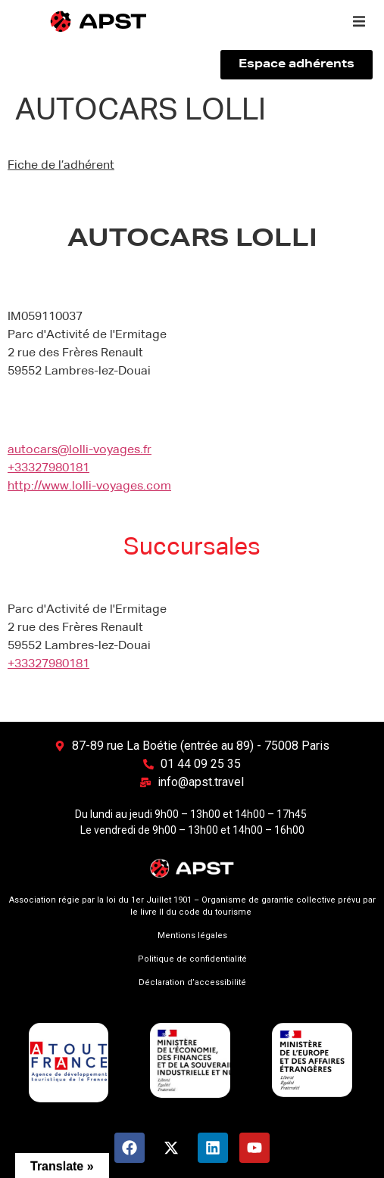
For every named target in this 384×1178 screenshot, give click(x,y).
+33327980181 (48, 468)
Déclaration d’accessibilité (192, 982)
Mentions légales (192, 935)
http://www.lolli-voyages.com (89, 486)
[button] (359, 21)
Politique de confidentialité (192, 959)
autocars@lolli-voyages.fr (79, 450)
